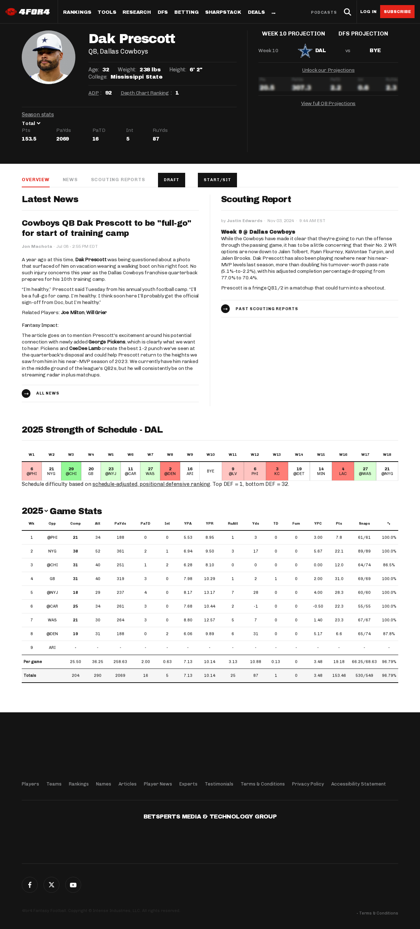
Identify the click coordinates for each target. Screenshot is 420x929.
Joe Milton (72, 313)
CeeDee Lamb (85, 349)
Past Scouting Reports (267, 309)
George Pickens (106, 342)
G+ (73, 885)
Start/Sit (218, 180)
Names (103, 784)
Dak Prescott (91, 260)
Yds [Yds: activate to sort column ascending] (255, 524)
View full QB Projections (328, 109)
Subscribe (397, 11)
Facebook (29, 885)
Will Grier (96, 313)
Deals (256, 12)
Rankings (77, 12)
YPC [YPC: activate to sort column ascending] (318, 524)
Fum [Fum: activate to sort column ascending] (296, 524)
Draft (171, 180)
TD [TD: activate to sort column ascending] (275, 524)
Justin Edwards (244, 221)
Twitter (51, 885)
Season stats (38, 114)
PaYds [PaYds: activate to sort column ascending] (120, 524)
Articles (127, 784)
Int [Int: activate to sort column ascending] (167, 524)
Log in (368, 12)
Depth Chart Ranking (145, 93)
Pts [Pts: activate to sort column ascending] (339, 524)
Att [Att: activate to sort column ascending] (97, 524)
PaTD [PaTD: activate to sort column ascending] (145, 524)
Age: (93, 69)
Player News (158, 784)
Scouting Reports (118, 179)
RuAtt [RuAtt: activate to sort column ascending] (233, 524)
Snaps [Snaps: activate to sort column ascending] (364, 524)
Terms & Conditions (263, 784)
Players (30, 784)
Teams (54, 784)
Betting (186, 12)
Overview (35, 179)
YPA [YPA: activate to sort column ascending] (188, 524)
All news (47, 393)
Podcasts (324, 12)
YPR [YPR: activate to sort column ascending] (209, 524)
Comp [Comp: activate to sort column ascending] (75, 524)
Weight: (127, 69)
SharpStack (223, 12)
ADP (93, 93)
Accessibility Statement (358, 784)
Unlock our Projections (328, 75)
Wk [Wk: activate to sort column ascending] (31, 524)
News (70, 179)
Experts (188, 784)
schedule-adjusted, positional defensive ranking (151, 484)
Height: (177, 69)
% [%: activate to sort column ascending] (388, 524)
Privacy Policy (308, 784)
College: (97, 77)
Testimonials (219, 784)
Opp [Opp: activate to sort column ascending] (52, 524)
